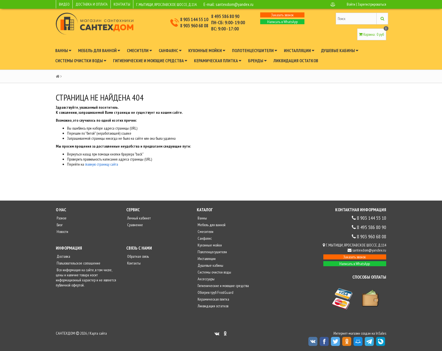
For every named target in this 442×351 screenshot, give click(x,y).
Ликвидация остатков (295, 60)
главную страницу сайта (101, 164)
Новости (62, 231)
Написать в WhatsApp (282, 21)
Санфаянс (170, 50)
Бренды (257, 60)
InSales (381, 333)
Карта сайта (98, 333)
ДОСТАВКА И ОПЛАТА (92, 4)
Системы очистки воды (80, 60)
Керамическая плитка (217, 60)
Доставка (63, 256)
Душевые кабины (339, 50)
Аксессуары (206, 278)
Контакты (133, 263)
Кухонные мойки (206, 50)
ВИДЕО (64, 4)
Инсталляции (299, 50)
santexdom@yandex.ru (234, 4)
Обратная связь (137, 256)
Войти (351, 4)
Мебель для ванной (99, 50)
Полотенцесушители (254, 50)
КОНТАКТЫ (122, 4)
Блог (59, 224)
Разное (61, 218)
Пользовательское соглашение (78, 263)
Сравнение (134, 224)
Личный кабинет (138, 218)
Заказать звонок (282, 14)
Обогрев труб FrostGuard (215, 292)
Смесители (139, 50)
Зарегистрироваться (372, 4)
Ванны (63, 50)
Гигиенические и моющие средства (150, 60)
